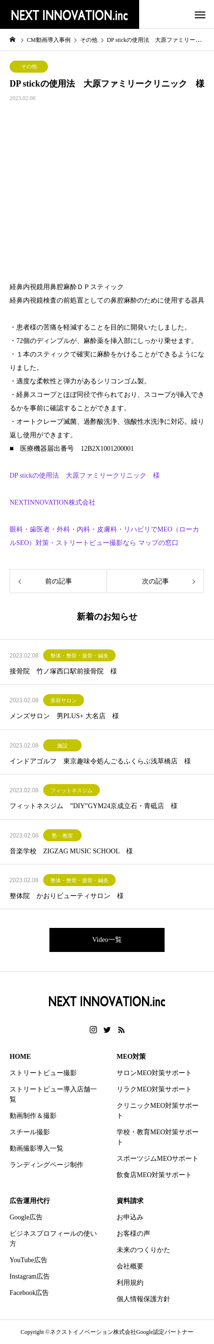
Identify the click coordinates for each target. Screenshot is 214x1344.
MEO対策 (131, 1056)
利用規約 (130, 1282)
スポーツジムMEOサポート (158, 1158)
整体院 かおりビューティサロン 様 (67, 896)
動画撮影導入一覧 (36, 1148)
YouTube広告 (29, 1260)
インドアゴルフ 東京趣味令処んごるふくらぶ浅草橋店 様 (100, 761)
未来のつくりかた (143, 1250)
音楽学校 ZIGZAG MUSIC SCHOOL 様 (71, 851)
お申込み (130, 1217)
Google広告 (26, 1217)
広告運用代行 (30, 1201)
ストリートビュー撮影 (43, 1073)
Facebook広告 (29, 1292)
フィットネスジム (71, 790)
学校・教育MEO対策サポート (158, 1137)
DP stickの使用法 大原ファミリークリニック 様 (85, 475)
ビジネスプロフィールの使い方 (53, 1238)
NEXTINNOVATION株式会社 (52, 502)
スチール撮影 (30, 1132)
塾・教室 (62, 835)
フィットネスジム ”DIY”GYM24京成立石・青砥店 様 (94, 806)
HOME (20, 1056)
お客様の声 (133, 1233)
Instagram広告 (30, 1276)
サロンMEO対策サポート (154, 1073)
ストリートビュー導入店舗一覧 (53, 1094)
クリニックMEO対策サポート (158, 1110)
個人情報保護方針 (143, 1299)
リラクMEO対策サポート (154, 1089)
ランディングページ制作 (46, 1164)
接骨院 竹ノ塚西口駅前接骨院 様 (63, 671)
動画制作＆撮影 (33, 1115)
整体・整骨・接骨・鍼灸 (79, 656)
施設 (62, 745)
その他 (29, 66)
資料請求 (130, 1201)
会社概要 (130, 1266)
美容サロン (63, 700)
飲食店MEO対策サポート (154, 1175)
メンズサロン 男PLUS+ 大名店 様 (64, 716)
